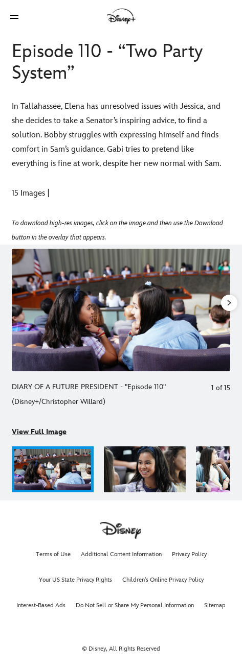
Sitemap (215, 605)
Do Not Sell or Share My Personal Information (135, 605)
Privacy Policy (189, 554)
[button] (14, 16)
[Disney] (121, 16)
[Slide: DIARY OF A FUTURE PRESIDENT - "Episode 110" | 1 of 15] (121, 310)
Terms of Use (53, 554)
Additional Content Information (121, 554)
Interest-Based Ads (40, 605)
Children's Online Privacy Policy (163, 580)
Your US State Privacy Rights (75, 580)
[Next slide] (222, 310)
